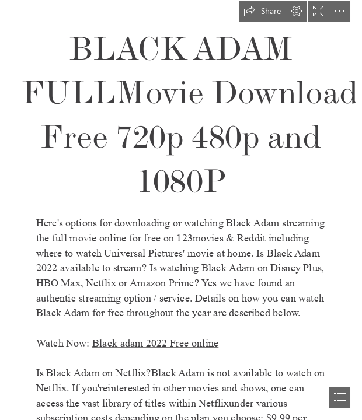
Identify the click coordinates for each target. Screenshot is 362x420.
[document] (181, 210)
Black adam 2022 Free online (155, 343)
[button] (262, 11)
